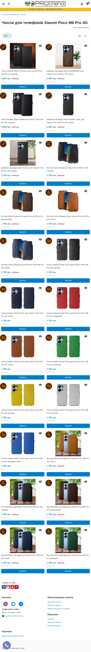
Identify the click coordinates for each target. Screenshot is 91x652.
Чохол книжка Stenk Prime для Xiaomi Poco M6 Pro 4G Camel (22, 363)
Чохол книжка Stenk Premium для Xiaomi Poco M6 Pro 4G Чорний (21, 72)
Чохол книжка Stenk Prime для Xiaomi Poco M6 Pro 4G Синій (22, 314)
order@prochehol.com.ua (14, 616)
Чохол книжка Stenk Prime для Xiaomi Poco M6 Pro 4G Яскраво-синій (22, 460)
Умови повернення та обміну (58, 609)
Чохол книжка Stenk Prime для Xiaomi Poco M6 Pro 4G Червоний (67, 314)
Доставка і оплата (54, 602)
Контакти (50, 619)
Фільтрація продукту (81, 27)
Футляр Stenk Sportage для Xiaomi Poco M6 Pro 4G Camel (68, 460)
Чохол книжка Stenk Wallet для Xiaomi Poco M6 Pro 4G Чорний (22, 121)
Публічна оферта (54, 605)
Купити (22, 87)
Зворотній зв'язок (54, 622)
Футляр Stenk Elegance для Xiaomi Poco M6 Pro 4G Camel (68, 217)
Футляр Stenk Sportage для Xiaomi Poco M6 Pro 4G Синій (22, 556)
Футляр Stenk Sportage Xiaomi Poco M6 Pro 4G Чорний (22, 508)
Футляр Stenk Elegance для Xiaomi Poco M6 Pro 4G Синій (22, 266)
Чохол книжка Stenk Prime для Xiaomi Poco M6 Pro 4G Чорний (67, 266)
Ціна (5, 36)
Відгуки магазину (54, 626)
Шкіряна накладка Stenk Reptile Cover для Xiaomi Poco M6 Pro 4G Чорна (65, 121)
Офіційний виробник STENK (13, 636)
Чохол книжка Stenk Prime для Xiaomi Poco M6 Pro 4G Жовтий (22, 411)
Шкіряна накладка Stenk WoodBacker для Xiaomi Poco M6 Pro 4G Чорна (65, 72)
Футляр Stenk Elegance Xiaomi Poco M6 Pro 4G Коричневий (22, 217)
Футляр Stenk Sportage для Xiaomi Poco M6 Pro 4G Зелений (68, 556)
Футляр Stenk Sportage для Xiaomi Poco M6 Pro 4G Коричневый (68, 508)
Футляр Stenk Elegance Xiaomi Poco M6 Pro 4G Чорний (68, 169)
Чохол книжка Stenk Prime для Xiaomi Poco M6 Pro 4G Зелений (67, 363)
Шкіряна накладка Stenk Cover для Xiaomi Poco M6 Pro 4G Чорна (22, 169)
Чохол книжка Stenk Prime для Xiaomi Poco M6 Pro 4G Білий (67, 411)
